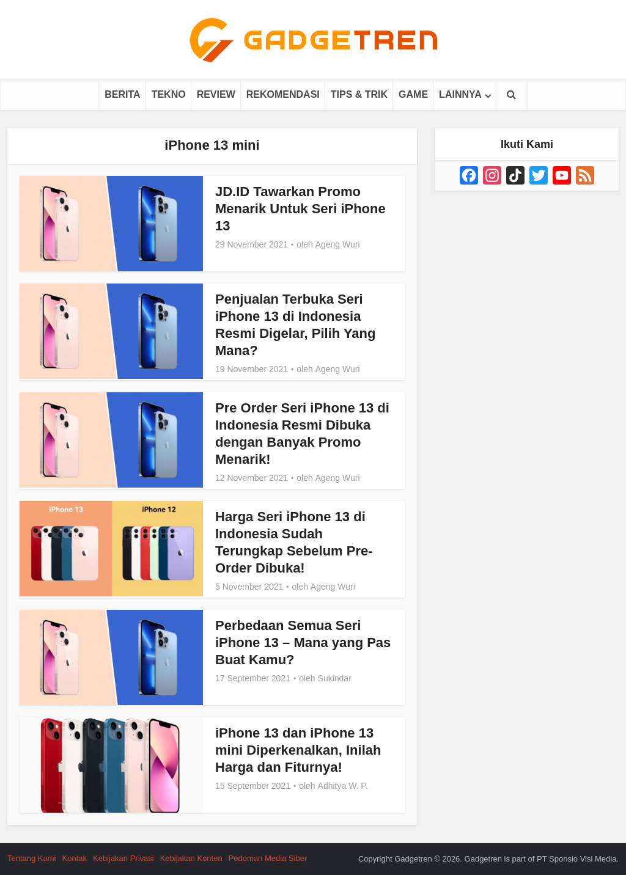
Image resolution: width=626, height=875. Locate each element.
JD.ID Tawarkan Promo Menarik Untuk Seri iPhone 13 (300, 208)
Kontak (74, 858)
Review (216, 94)
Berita (122, 94)
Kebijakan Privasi (123, 858)
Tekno (169, 94)
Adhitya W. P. (343, 786)
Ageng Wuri (337, 244)
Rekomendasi (283, 94)
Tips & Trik (359, 94)
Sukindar (335, 678)
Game (413, 94)
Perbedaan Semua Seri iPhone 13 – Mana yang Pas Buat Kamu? (303, 642)
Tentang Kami (31, 858)
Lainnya (460, 94)
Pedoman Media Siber (268, 858)
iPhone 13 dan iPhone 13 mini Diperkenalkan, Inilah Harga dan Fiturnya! (298, 750)
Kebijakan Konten (191, 858)
